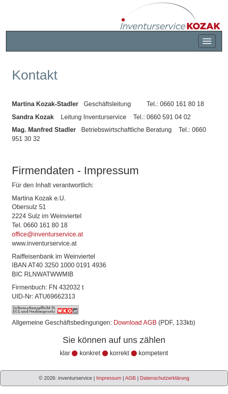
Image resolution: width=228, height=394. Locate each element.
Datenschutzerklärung (164, 378)
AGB (130, 378)
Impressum (108, 378)
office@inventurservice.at (47, 234)
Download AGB (135, 322)
